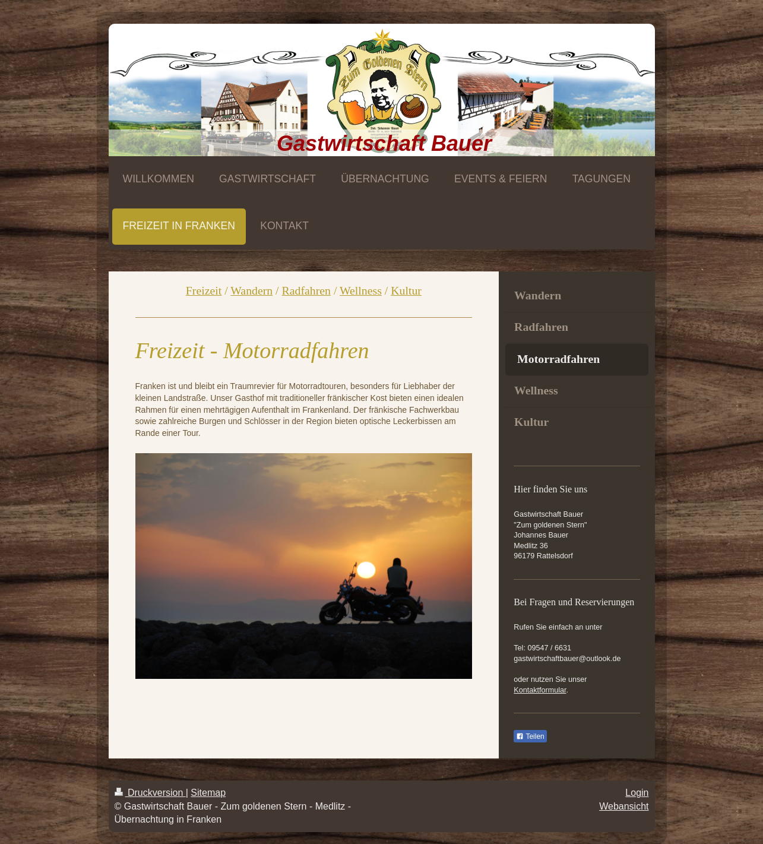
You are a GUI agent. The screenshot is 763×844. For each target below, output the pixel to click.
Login (636, 793)
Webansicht (623, 806)
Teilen (530, 736)
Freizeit (203, 290)
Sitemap (208, 793)
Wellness (361, 290)
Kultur (406, 290)
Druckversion (150, 793)
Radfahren (306, 290)
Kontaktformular (540, 690)
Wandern (251, 290)
